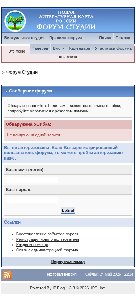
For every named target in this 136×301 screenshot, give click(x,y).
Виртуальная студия (24, 38)
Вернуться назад (68, 261)
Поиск (105, 38)
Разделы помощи (32, 244)
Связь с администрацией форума (47, 250)
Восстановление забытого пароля (47, 234)
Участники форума (113, 48)
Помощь (124, 38)
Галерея (40, 48)
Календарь (79, 48)
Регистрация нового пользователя (47, 239)
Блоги (58, 48)
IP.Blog (58, 288)
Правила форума (65, 38)
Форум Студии (22, 72)
